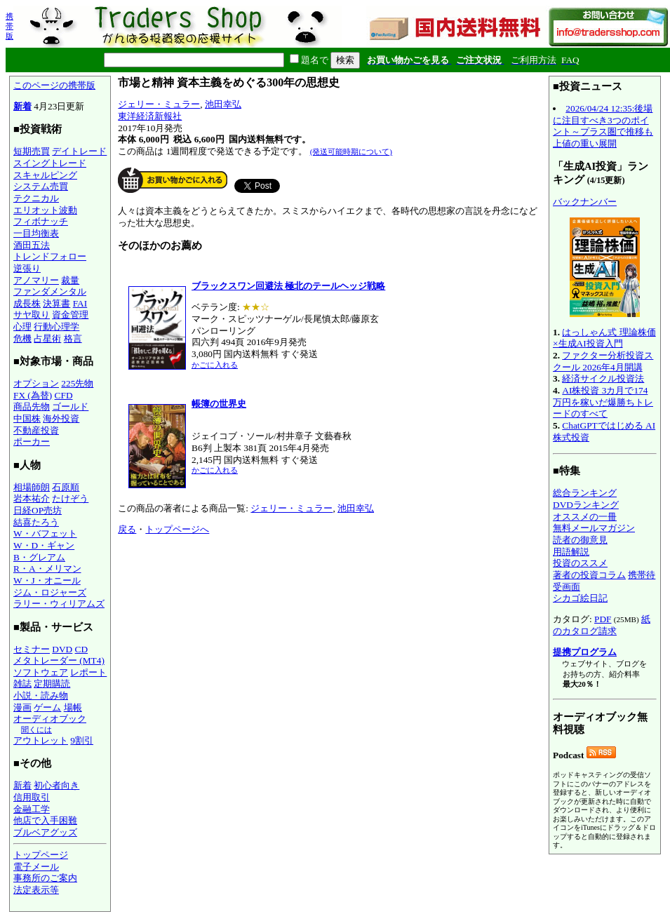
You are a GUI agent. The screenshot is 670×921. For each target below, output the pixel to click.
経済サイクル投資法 (603, 378)
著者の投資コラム (589, 575)
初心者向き (56, 785)
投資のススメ (580, 563)
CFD (64, 395)
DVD (62, 649)
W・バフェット (45, 533)
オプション (36, 383)
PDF (602, 619)
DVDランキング (586, 504)
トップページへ (177, 529)
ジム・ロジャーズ (49, 592)
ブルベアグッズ (45, 832)
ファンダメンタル (49, 291)
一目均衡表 (36, 233)
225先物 (77, 383)
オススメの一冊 (585, 516)
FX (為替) (32, 395)
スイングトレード (49, 163)
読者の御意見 (580, 540)
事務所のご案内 (45, 878)
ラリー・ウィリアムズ (59, 603)
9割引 (81, 740)
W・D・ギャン (43, 545)
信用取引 (31, 797)
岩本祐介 (31, 498)
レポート (88, 672)
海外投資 (61, 418)
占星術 (47, 338)
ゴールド (70, 406)
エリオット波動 (45, 210)
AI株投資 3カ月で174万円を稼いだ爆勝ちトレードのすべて (603, 402)
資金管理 (70, 314)
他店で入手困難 (45, 820)
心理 (22, 326)
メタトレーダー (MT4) (59, 660)
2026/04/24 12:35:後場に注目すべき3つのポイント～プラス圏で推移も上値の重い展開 (603, 126)
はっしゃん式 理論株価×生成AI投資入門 (604, 338)
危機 (22, 338)
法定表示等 (36, 890)
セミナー (31, 649)
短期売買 (31, 151)
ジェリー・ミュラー (159, 104)
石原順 (65, 487)
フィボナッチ (40, 221)
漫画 (22, 707)
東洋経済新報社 (150, 116)
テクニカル (36, 198)
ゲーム (47, 707)
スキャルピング (45, 175)
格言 (73, 338)
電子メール (36, 866)
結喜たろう (36, 522)
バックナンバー (585, 201)
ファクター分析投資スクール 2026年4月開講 (603, 361)
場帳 (73, 707)
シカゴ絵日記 (580, 598)
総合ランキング (585, 493)
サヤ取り (31, 314)
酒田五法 (31, 245)
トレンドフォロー (49, 256)
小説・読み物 (40, 695)
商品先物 (31, 406)
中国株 (27, 418)
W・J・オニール (47, 580)
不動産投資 (36, 430)
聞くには (36, 729)
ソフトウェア (40, 672)
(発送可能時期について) (351, 151)
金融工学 (31, 809)
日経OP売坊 (37, 510)
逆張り (27, 268)
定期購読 (52, 683)
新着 (22, 106)
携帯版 (9, 26)
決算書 (56, 303)
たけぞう (70, 498)
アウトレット (40, 740)
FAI (80, 303)
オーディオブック (49, 718)
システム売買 (40, 186)
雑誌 (22, 683)
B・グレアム (39, 557)
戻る (127, 529)
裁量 (70, 280)
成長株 (27, 303)
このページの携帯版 (54, 85)
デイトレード (79, 151)
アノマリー (36, 280)
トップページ (40, 854)
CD (81, 649)
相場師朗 (31, 487)
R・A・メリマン (47, 568)
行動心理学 (56, 326)
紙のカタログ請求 (601, 625)
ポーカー (31, 441)
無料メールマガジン (594, 528)
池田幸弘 (223, 104)
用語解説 (571, 551)
